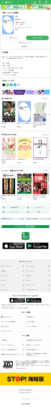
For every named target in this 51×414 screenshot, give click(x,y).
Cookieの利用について (33, 349)
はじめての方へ (6, 317)
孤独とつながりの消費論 (32, 218)
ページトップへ (25, 399)
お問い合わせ (5, 326)
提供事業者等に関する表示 (34, 340)
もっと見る (44, 98)
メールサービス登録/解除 (8, 321)
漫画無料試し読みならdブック (7, 218)
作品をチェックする (27, 42)
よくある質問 (30, 321)
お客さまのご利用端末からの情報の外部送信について (36, 354)
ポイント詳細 (19, 24)
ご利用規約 (4, 340)
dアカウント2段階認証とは (9, 349)
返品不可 (17, 29)
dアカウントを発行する (25, 389)
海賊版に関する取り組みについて (10, 354)
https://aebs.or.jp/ (21, 368)
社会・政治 (11, 67)
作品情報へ (24, 46)
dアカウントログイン (7, 331)
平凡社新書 (11, 70)
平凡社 (8, 65)
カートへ (15, 38)
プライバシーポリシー (7, 345)
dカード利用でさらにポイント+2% (22, 27)
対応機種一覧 (30, 317)
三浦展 (16, 16)
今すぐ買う (38, 38)
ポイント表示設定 (31, 326)
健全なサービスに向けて (33, 345)
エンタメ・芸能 (19, 67)
